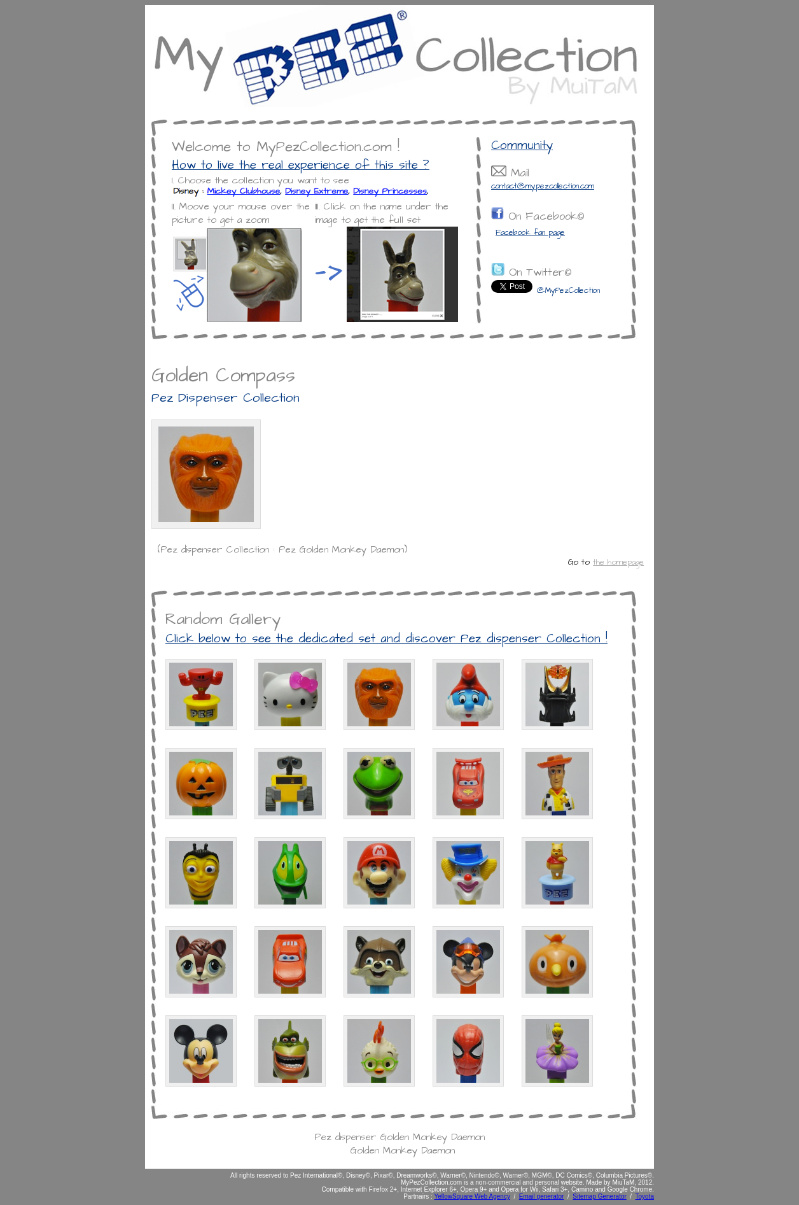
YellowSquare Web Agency (472, 1196)
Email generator (541, 1196)
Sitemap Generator (600, 1196)
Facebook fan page (530, 232)
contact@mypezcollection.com (542, 186)
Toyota (645, 1196)
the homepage (618, 562)
